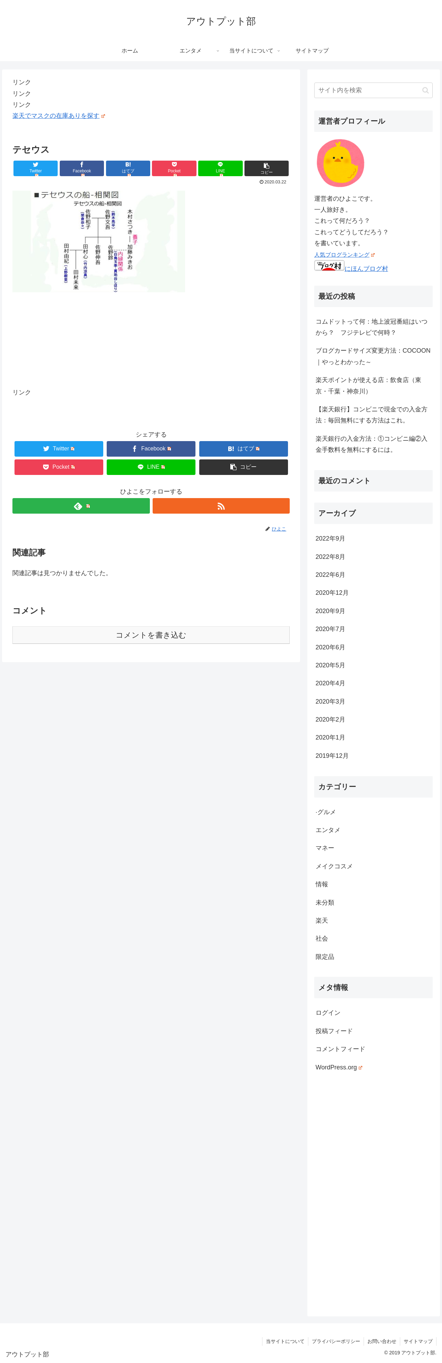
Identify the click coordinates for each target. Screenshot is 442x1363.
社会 (322, 938)
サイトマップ (418, 1341)
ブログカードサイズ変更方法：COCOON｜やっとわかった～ (373, 356)
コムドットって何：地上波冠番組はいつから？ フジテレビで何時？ (371, 327)
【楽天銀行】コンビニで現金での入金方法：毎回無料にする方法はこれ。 (371, 415)
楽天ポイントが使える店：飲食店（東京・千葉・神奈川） (368, 385)
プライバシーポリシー (336, 1341)
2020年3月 (330, 701)
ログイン (328, 1012)
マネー (325, 848)
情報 (322, 884)
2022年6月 (330, 574)
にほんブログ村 (351, 268)
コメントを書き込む (151, 635)
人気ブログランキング (344, 254)
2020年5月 (330, 665)
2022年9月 (330, 538)
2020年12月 (332, 592)
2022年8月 (330, 556)
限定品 (325, 956)
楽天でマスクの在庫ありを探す (58, 115)
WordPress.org (339, 1067)
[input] (373, 90)
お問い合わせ (381, 1341)
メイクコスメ (334, 866)
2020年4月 (330, 683)
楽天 (322, 920)
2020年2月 (330, 719)
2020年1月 (330, 737)
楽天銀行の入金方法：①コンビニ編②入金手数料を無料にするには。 (371, 444)
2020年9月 (330, 611)
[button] (426, 90)
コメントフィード (340, 1049)
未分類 (325, 902)
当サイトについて (285, 1341)
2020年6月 (330, 647)
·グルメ (326, 812)
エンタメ (328, 830)
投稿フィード (334, 1031)
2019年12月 (332, 755)
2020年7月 (330, 629)
